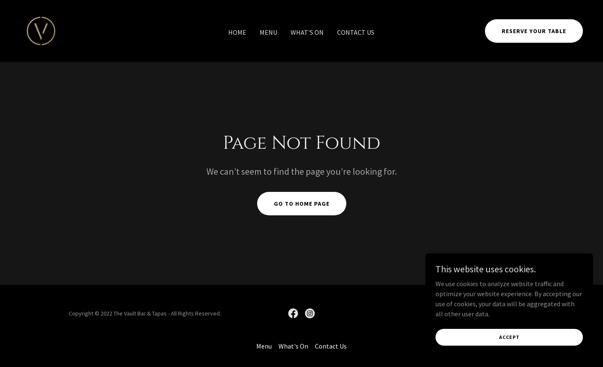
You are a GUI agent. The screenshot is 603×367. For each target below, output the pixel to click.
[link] (41, 30)
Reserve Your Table (534, 31)
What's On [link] (307, 32)
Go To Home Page (302, 203)
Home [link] (237, 32)
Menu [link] (268, 32)
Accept (509, 337)
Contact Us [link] (355, 32)
